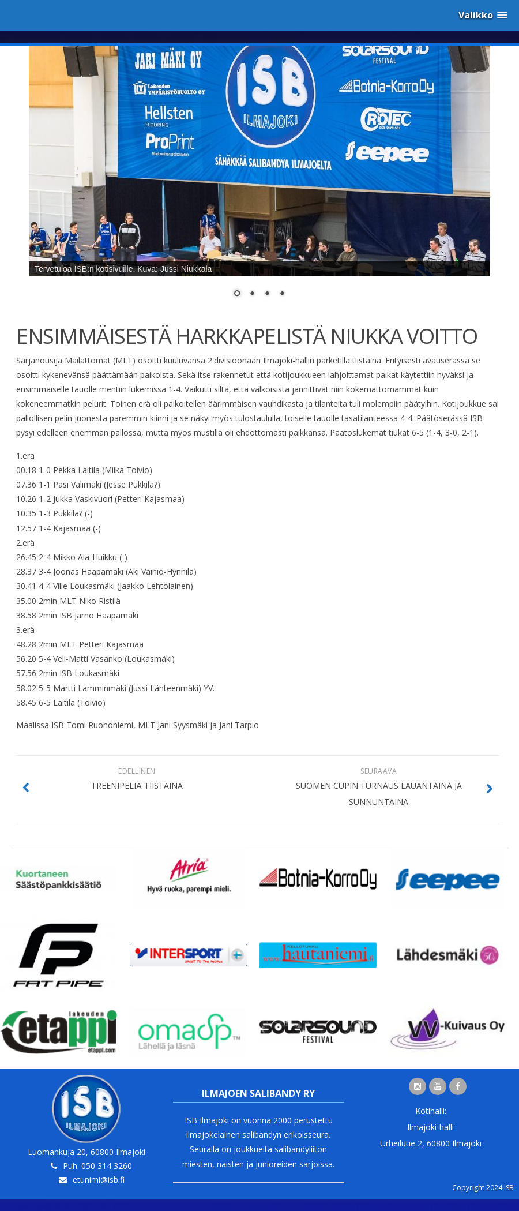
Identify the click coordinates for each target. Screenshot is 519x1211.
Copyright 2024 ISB (483, 1188)
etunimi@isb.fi (99, 1179)
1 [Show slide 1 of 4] (237, 294)
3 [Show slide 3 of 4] (267, 294)
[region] (259, 179)
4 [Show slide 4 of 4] (282, 294)
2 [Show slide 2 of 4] (252, 294)
